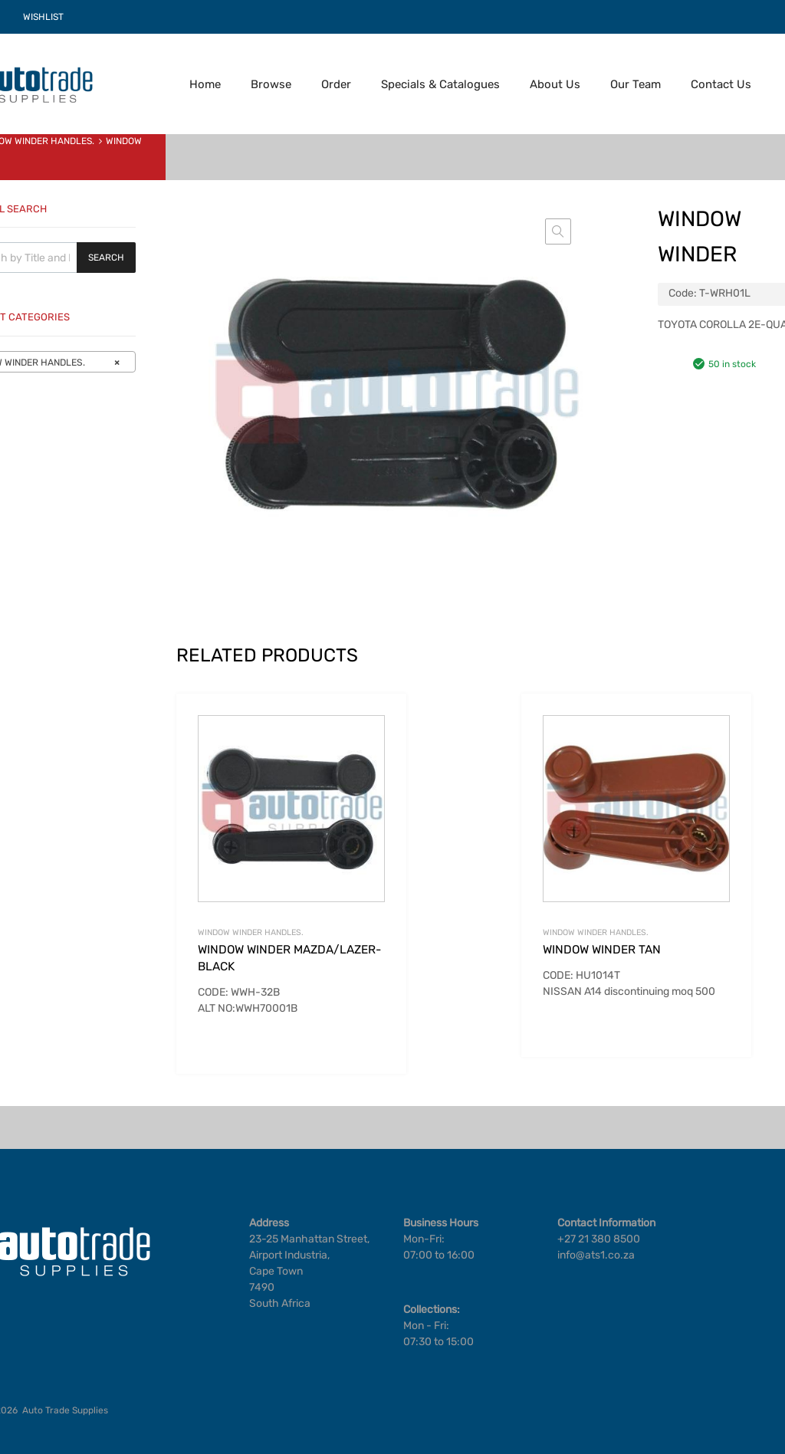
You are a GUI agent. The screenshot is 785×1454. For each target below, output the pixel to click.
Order (336, 84)
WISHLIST (43, 16)
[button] (558, 231)
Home (205, 84)
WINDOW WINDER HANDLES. (251, 932)
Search (106, 257)
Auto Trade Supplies (65, 1410)
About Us (555, 84)
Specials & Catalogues (440, 84)
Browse (271, 84)
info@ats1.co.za (596, 1255)
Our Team (635, 84)
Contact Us (721, 84)
